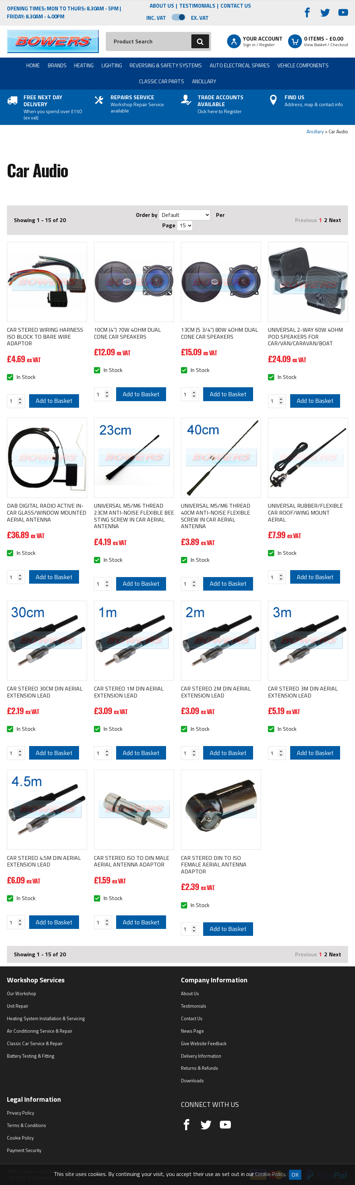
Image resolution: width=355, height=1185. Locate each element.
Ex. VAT (200, 18)
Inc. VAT (156, 18)
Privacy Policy (20, 1112)
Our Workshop (21, 993)
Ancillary (204, 81)
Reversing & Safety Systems (166, 65)
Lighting (112, 65)
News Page (192, 1030)
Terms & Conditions (26, 1125)
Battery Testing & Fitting (30, 1055)
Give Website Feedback (203, 1043)
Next (335, 220)
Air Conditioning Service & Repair (39, 1030)
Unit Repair (17, 1005)
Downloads (192, 1080)
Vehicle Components (303, 65)
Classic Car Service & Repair (35, 1043)
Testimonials (197, 6)
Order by (146, 215)
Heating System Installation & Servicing (46, 1018)
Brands (57, 65)
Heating (84, 65)
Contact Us (235, 6)
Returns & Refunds (199, 1068)
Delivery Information (201, 1055)
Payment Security (24, 1150)
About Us (162, 6)
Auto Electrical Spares (240, 65)
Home (33, 65)
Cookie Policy (20, 1137)
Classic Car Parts (161, 81)
